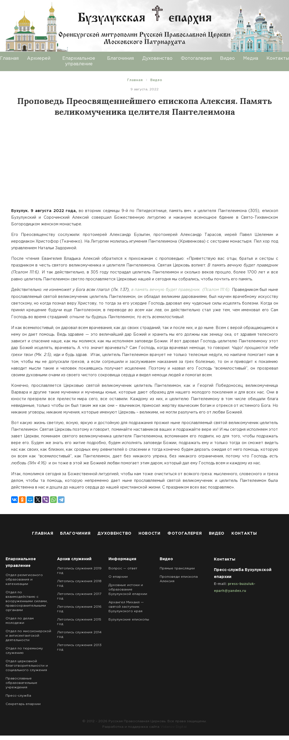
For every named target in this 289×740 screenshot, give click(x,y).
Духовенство (157, 58)
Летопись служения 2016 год (79, 609)
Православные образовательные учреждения (21, 683)
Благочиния (120, 58)
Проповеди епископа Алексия (179, 579)
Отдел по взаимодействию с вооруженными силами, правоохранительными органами (27, 601)
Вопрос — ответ (122, 568)
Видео (227, 58)
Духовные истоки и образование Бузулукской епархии (127, 590)
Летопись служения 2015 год (79, 622)
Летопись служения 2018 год (79, 583)
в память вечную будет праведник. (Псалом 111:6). (181, 290)
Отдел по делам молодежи (20, 620)
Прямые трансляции (177, 568)
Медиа (250, 58)
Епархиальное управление (78, 61)
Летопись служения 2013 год (79, 647)
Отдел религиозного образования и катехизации (24, 579)
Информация (122, 559)
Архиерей (38, 58)
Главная (42, 533)
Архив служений (74, 559)
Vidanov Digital (173, 726)
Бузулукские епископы (128, 619)
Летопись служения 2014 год (79, 634)
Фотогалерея (196, 58)
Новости (149, 533)
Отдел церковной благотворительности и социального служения (27, 666)
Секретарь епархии (23, 704)
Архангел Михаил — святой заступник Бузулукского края (126, 607)
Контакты (244, 533)
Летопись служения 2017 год (79, 596)
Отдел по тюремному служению (24, 650)
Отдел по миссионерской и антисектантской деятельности (28, 636)
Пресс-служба (18, 695)
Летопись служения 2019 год (79, 570)
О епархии (118, 576)
